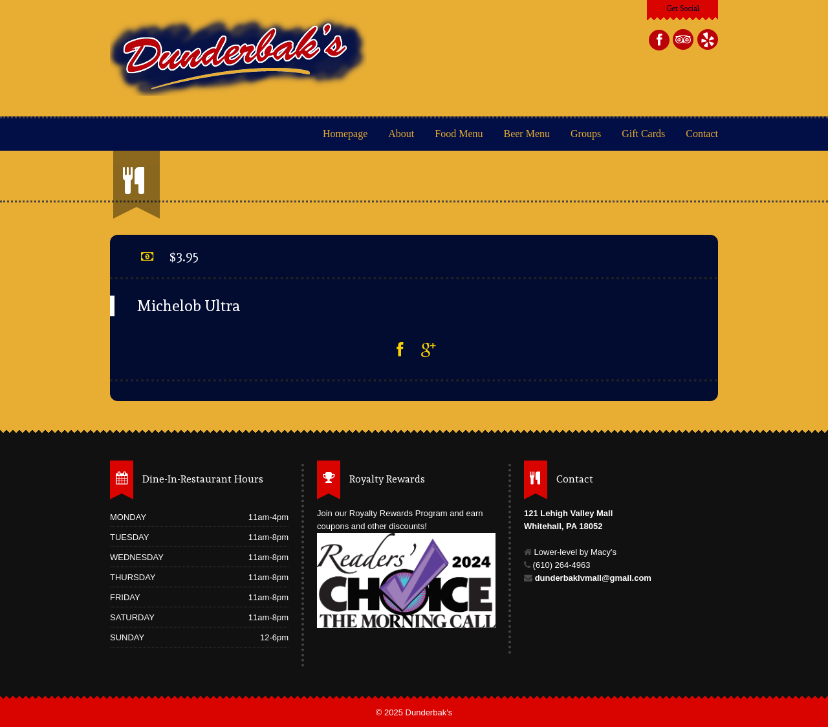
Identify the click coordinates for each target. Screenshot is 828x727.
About (401, 133)
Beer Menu (527, 133)
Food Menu (459, 133)
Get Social (682, 8)
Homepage (345, 133)
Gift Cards (643, 133)
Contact (702, 133)
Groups (586, 133)
